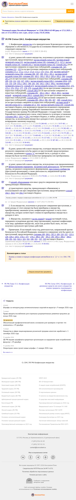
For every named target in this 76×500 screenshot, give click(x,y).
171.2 (21, 72)
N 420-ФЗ (37, 126)
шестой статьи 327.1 (13, 105)
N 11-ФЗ (17, 140)
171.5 (37, 72)
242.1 (42, 83)
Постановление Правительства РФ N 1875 (53, 424)
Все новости (7, 352)
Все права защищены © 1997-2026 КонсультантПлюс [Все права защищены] (38, 465)
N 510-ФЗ (26, 244)
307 (53, 100)
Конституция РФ (7, 403)
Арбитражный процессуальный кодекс (15, 399)
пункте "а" (30, 153)
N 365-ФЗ (17, 131)
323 (24, 239)
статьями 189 (39, 234)
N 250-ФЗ (17, 126)
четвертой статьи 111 (14, 62)
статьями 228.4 (61, 81)
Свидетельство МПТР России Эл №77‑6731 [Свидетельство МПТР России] (38, 468)
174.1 (47, 72)
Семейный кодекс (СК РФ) (10, 413)
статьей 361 (69, 105)
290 (46, 100)
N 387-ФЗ (54, 140)
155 (19, 69)
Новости (9, 301)
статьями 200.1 (11, 116)
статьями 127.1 (53, 62)
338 (31, 239)
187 (37, 74)
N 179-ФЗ (37, 131)
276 (12, 88)
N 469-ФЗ (37, 135)
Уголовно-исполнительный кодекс (14, 417)
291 (10, 239)
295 (49, 100)
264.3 (21, 193)
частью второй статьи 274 (45, 86)
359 (44, 239)
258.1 (47, 83)
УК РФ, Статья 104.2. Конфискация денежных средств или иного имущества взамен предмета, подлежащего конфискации (56, 287)
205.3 (48, 76)
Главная (4, 17)
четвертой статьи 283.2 (22, 95)
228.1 (27, 81)
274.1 (22, 237)
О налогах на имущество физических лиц (53, 396)
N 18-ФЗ (56, 126)
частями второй (62, 60)
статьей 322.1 (66, 100)
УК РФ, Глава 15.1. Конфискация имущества (16, 285)
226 (6, 237)
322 (14, 239)
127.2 (62, 62)
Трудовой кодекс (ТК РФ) (10, 389)
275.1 (7, 88)
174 (42, 72)
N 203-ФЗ (17, 135)
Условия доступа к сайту (38, 475)
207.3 (53, 234)
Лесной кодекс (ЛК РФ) (10, 410)
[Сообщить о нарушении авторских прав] (38, 480)
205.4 (53, 76)
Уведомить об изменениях (64, 21)
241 (33, 83)
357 (40, 239)
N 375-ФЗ (65, 133)
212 (14, 81)
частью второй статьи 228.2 (42, 81)
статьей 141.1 (27, 64)
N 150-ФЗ (46, 128)
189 (41, 74)
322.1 (19, 239)
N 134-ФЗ (26, 128)
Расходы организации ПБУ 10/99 (50, 410)
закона (24, 51)
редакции (18, 21)
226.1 (21, 116)
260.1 (53, 83)
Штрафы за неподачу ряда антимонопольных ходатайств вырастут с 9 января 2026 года (38, 307)
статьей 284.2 (38, 95)
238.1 (25, 83)
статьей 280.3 (37, 88)
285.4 (41, 100)
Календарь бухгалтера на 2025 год (51, 417)
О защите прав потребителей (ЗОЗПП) (52, 385)
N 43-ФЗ (35, 140)
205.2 (42, 76)
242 (37, 83)
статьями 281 (32, 93)
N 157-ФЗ (46, 138)
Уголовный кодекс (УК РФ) (11, 392)
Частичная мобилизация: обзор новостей (53, 421)
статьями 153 (10, 69)
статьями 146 (56, 67)
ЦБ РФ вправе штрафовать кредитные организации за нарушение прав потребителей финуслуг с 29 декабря (37, 340)
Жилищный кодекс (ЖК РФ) (11, 382)
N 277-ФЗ (56, 131)
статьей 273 (29, 86)
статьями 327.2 (29, 105)
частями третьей (61, 72)
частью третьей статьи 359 (52, 105)
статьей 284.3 (32, 98)
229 (69, 81)
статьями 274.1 (63, 86)
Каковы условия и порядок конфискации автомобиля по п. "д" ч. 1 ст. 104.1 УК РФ (31, 198)
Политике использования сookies (45, 489)
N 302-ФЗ (65, 128)
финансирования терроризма (21, 166)
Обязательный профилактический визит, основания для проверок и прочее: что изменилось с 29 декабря (34, 324)
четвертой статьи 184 (14, 74)
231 (6, 83)
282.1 (47, 93)
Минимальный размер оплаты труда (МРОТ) (54, 413)
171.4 (32, 72)
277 (21, 88)
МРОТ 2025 (43, 378)
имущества (27, 44)
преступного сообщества (59, 169)
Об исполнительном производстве (51, 389)
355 (38, 105)
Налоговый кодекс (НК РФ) (11, 385)
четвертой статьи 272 (14, 86)
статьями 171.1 (11, 72)
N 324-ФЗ (46, 133)
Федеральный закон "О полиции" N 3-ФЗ (53, 406)
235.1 (19, 83)
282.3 (53, 93)
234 (14, 83)
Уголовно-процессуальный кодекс (14, 421)
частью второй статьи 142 (44, 64)
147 (64, 67)
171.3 (26, 72)
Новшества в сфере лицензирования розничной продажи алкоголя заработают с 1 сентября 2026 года (35, 332)
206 (63, 76)
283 (52, 237)
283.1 (59, 93)
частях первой (38, 219)
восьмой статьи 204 (13, 76)
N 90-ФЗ (26, 142)
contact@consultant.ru (38, 447)
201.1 (51, 74)
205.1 (37, 76)
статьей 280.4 (32, 90)
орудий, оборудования (20, 182)
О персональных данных (47, 392)
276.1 (17, 88)
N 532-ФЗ (26, 133)
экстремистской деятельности (46, 166)
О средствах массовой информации (51, 399)
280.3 (38, 237)
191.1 (46, 74)
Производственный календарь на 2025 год (17, 424)
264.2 (13, 193)
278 (25, 88)
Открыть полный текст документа (40, 272)
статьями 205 (28, 76)
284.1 (62, 237)
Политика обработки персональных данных (38, 472)
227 (22, 81)
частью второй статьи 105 (44, 60)
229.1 (27, 116)
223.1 (71, 234)
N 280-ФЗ (43, 124)
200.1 (48, 234)
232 (10, 83)
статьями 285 (32, 100)
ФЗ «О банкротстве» (46, 382)
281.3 (42, 93)
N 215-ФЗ (56, 135)
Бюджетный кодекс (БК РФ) (11, 396)
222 (18, 81)
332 (28, 239)
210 (10, 81)
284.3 (69, 237)
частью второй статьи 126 (35, 62)
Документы (10, 17)
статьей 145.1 (61, 64)
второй (49, 219)
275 (72, 86)
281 (42, 237)
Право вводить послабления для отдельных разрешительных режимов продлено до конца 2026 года (36, 314)
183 (51, 72)
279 (29, 88)
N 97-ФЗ (62, 124)
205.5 (59, 76)
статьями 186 (29, 74)
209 (6, 81)
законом (31, 202)
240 (29, 83)
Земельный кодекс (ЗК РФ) (11, 406)
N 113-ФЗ (26, 138)
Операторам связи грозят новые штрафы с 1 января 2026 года (28, 348)
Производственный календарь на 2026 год (54, 403)
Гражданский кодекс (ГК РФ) (11, 378)
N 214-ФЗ (65, 138)
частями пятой (61, 74)
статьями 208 (66, 79)
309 (58, 100)
